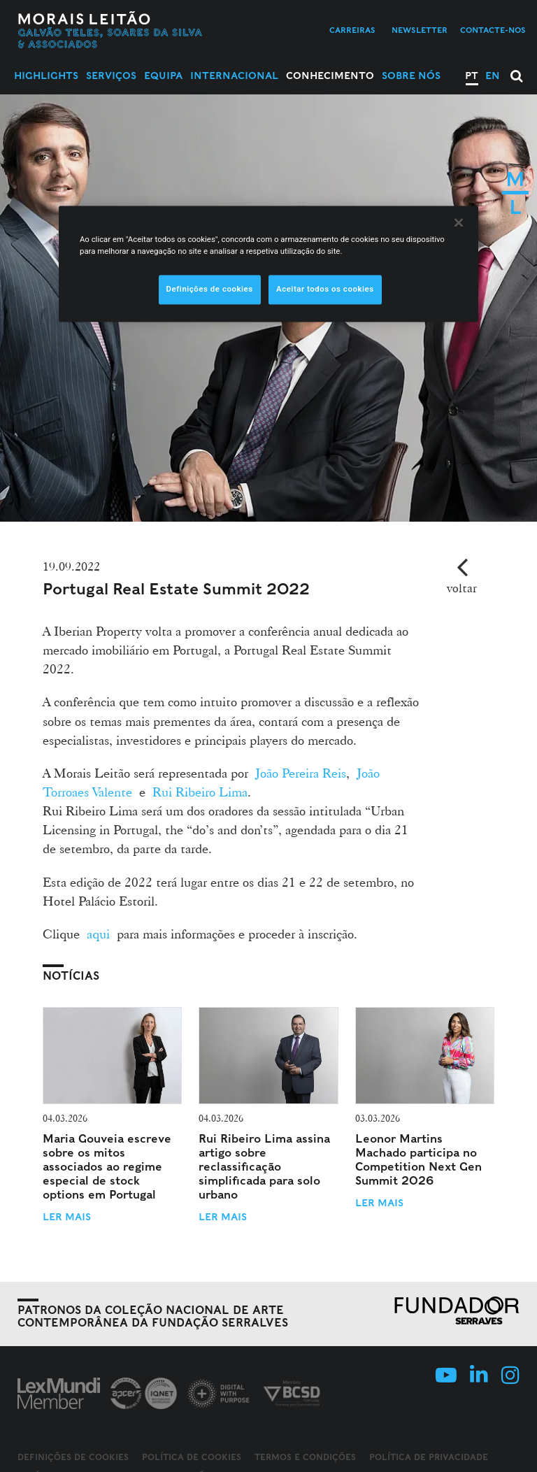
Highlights (46, 75)
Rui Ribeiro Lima (200, 791)
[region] (268, 264)
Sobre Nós (411, 75)
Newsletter (420, 30)
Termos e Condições (305, 1457)
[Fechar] (458, 222)
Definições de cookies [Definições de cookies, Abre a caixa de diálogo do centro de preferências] (209, 289)
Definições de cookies (73, 1457)
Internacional (234, 75)
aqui (98, 933)
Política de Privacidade (428, 1457)
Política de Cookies (191, 1457)
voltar (462, 587)
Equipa (163, 75)
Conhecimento (330, 75)
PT (471, 75)
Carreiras (352, 30)
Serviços (111, 75)
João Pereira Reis (300, 772)
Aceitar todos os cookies (325, 289)
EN (492, 75)
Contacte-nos (493, 30)
